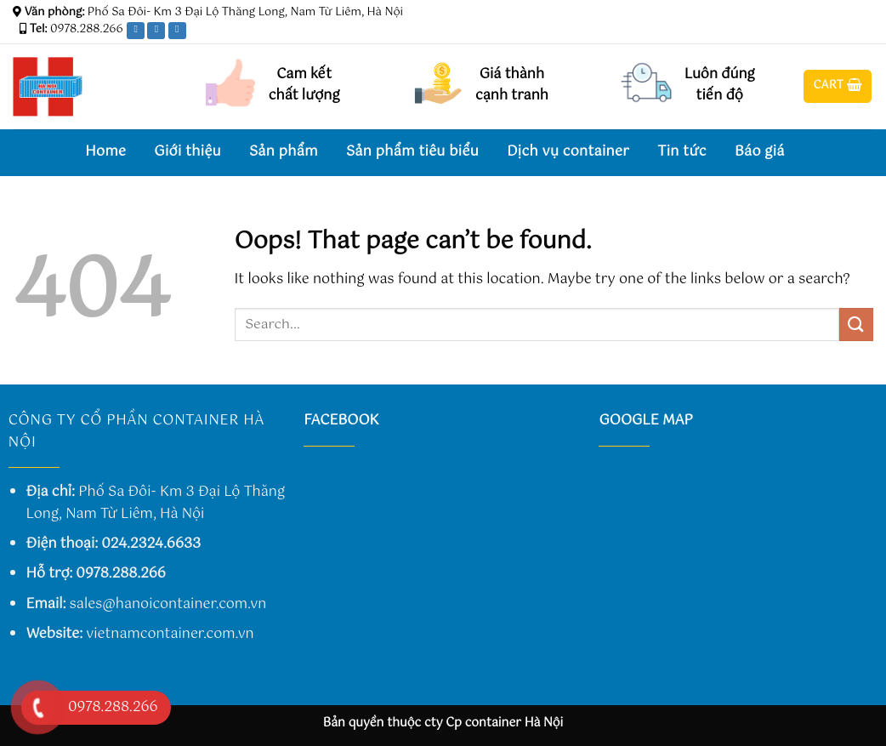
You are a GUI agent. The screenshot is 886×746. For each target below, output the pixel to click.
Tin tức (682, 151)
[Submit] (856, 324)
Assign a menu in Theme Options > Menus (676, 13)
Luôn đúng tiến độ (719, 85)
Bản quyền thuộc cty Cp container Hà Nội (443, 723)
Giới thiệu (187, 151)
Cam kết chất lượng (304, 85)
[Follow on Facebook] (816, 33)
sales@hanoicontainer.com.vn (168, 604)
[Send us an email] (865, 33)
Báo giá (760, 151)
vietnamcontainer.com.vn (169, 634)
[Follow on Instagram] (832, 33)
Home (105, 151)
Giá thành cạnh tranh (511, 85)
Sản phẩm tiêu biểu (412, 151)
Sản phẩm (283, 151)
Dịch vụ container (568, 151)
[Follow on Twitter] (848, 33)
